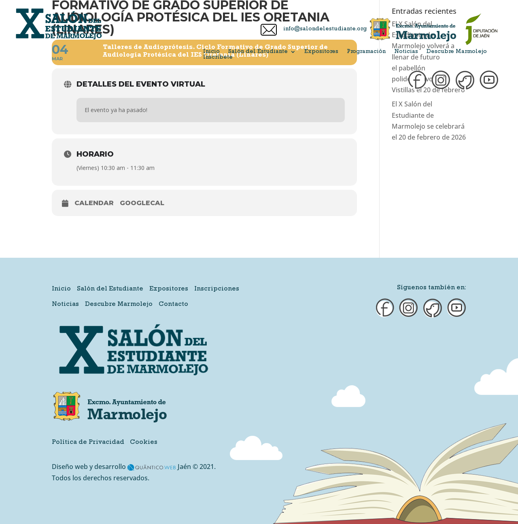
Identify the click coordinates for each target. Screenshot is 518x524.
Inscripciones (216, 289)
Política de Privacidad (88, 442)
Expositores (321, 52)
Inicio (211, 52)
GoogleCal (142, 203)
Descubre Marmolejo (457, 52)
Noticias (406, 52)
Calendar (94, 203)
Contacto (173, 304)
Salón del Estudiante (258, 52)
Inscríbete (218, 57)
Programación (366, 52)
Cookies (143, 442)
